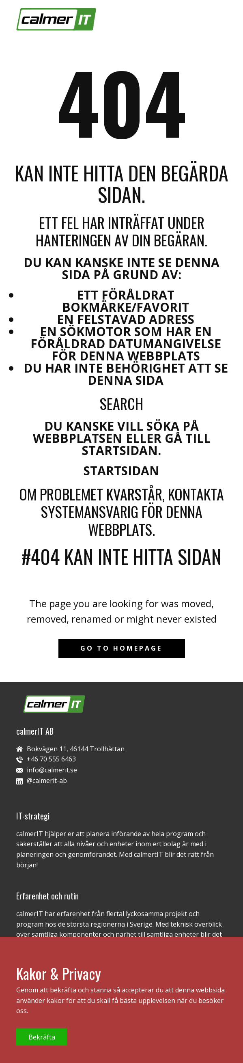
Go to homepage (121, 648)
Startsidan (121, 470)
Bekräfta (41, 1037)
